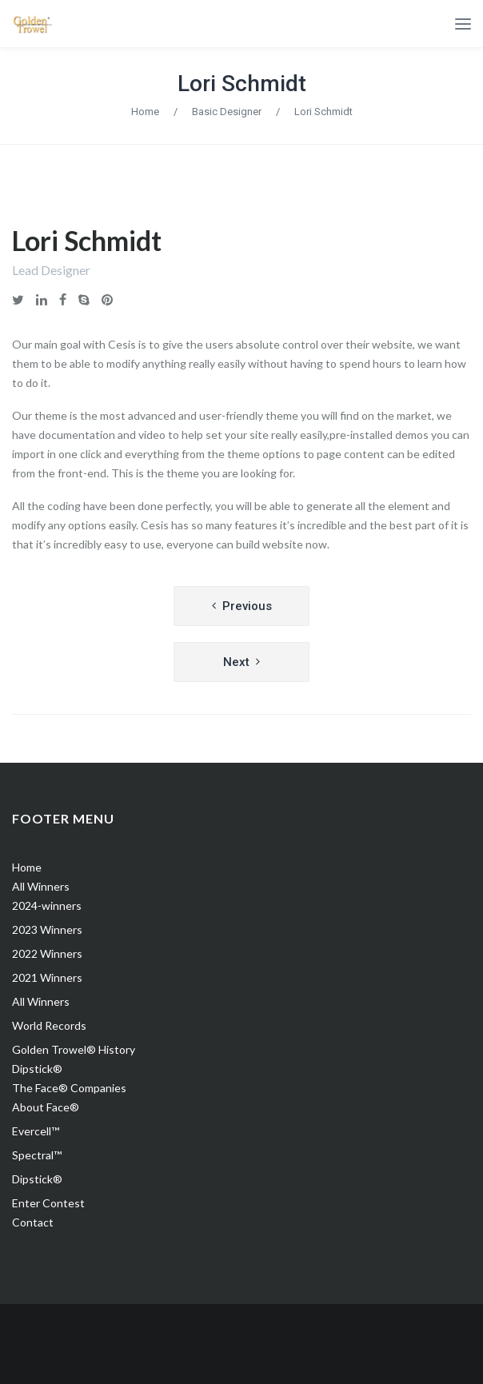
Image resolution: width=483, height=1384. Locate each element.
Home (145, 112)
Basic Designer (226, 112)
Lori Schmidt (242, 83)
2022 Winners (47, 953)
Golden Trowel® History (73, 1049)
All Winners (41, 886)
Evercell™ (35, 1131)
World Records (49, 1025)
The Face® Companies (69, 1088)
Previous (247, 606)
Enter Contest (48, 1203)
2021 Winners (47, 977)
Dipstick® (37, 1068)
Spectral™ (37, 1155)
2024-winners (47, 905)
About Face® (45, 1107)
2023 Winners (47, 929)
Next (236, 662)
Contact (33, 1222)
